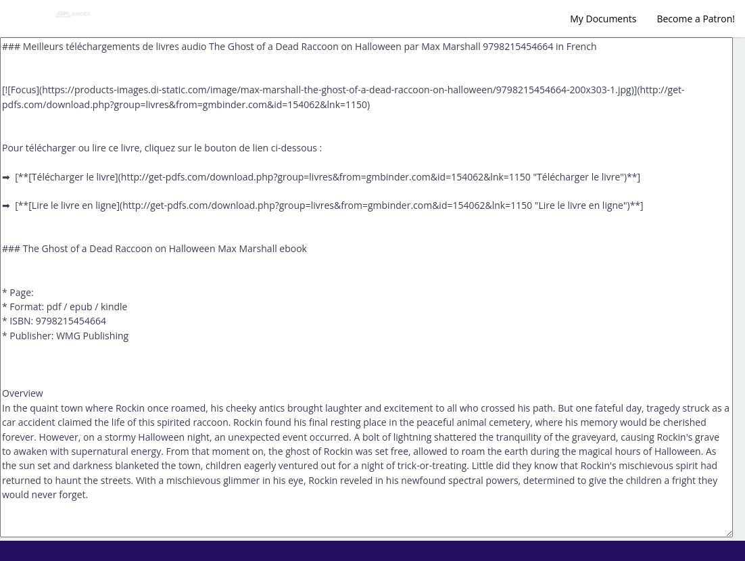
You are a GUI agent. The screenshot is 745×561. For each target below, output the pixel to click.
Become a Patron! (695, 18)
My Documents (603, 18)
